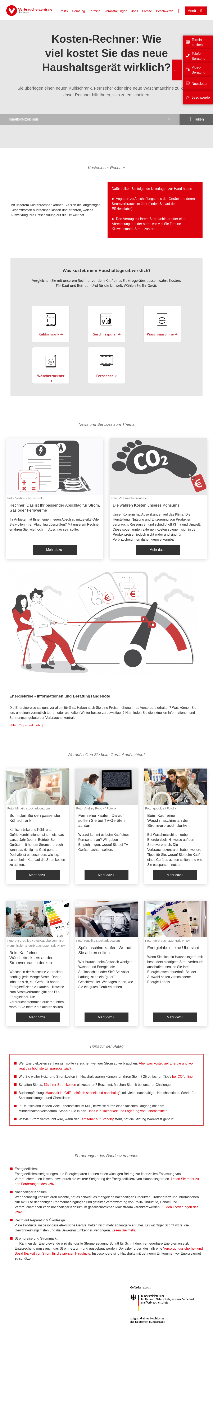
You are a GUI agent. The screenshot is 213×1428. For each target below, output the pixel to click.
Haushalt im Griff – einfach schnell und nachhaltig (82, 1093)
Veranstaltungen (115, 11)
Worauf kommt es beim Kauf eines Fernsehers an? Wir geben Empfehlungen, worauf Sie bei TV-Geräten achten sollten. (103, 842)
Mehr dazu (54, 549)
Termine (94, 11)
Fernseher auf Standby (97, 1119)
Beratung (78, 11)
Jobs (134, 11)
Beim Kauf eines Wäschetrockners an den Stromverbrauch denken (31, 957)
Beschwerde (164, 11)
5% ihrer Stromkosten (60, 1084)
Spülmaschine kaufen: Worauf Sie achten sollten (104, 950)
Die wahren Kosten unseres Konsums (146, 505)
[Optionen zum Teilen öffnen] (196, 119)
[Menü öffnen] (196, 10)
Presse (147, 11)
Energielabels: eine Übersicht (173, 947)
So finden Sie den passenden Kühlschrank (35, 818)
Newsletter (200, 83)
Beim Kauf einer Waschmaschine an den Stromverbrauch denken (168, 820)
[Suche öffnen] (179, 10)
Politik (64, 11)
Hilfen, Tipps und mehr (25, 725)
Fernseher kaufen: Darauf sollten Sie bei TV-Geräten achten (101, 820)
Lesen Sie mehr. (124, 1230)
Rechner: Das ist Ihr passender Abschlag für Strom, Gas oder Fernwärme (54, 507)
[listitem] (54, 498)
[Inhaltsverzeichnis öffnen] (90, 119)
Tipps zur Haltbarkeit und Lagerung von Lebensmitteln (127, 1111)
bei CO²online (182, 1076)
